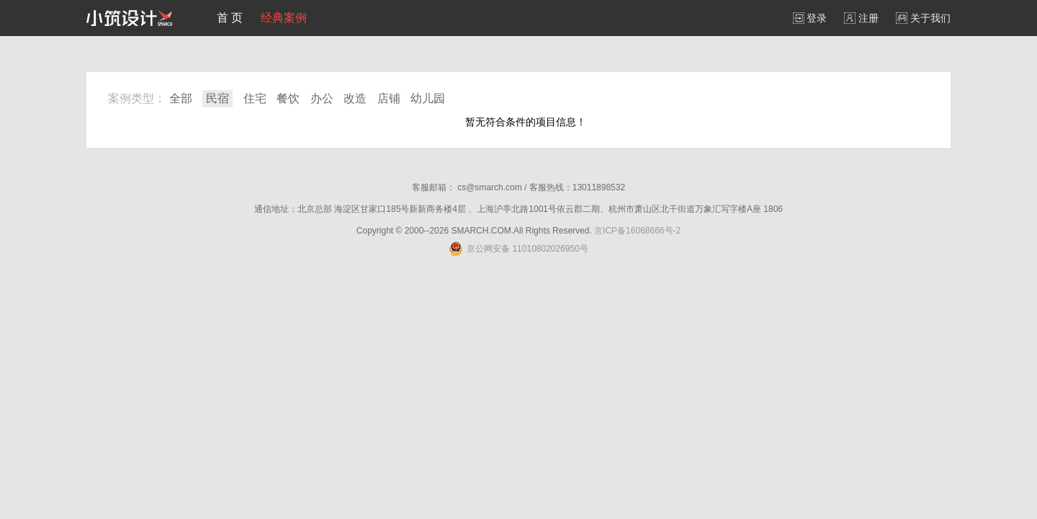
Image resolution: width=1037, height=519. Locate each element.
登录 (810, 18)
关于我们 (923, 18)
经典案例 (284, 18)
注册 (861, 18)
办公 (321, 98)
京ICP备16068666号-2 (637, 231)
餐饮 (288, 98)
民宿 (217, 98)
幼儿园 (427, 98)
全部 (180, 98)
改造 (355, 98)
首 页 (230, 18)
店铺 (388, 98)
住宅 (254, 98)
